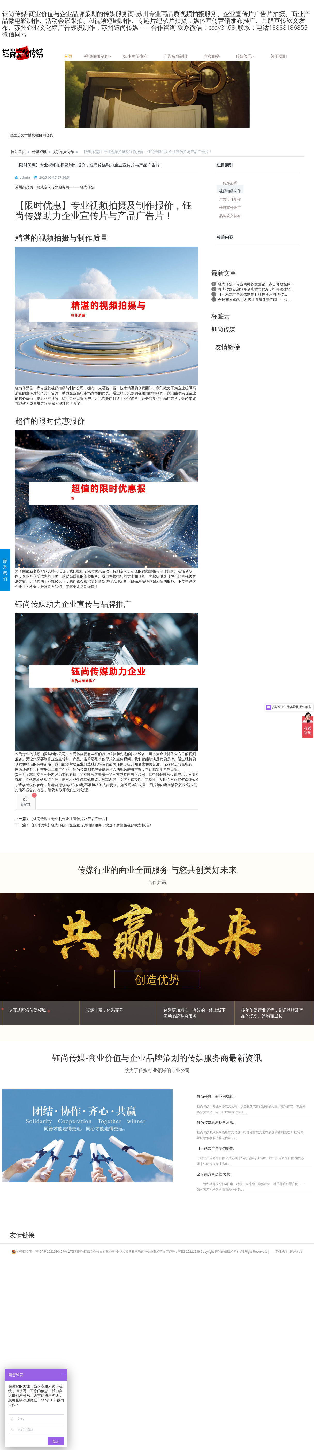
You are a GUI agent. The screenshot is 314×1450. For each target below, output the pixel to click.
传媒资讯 (245, 55)
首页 (68, 55)
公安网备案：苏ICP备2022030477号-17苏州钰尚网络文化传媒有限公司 (63, 1252)
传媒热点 (230, 182)
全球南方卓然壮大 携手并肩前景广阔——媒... (254, 299)
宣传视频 (123, 758)
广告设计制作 (230, 199)
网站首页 (18, 151)
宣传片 (94, 215)
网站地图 (296, 1252)
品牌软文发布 (230, 215)
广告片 (150, 215)
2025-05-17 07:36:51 (55, 177)
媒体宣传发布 (135, 55)
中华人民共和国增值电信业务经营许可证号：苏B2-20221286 (158, 1252)
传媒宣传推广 (230, 207)
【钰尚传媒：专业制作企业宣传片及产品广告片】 (69, 818)
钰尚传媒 (223, 329)
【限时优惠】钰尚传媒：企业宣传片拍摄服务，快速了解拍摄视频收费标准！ (90, 825)
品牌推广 (115, 603)
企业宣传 (127, 398)
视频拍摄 (108, 205)
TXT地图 (282, 1252)
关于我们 (278, 55)
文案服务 (212, 55)
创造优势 (157, 979)
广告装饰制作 (175, 55)
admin (25, 177)
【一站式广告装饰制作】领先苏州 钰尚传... (252, 294)
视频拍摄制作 (97, 55)
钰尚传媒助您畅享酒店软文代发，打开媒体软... (255, 289)
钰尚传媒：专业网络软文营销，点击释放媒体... (255, 284)
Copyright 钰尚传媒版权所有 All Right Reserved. (234, 1252)
